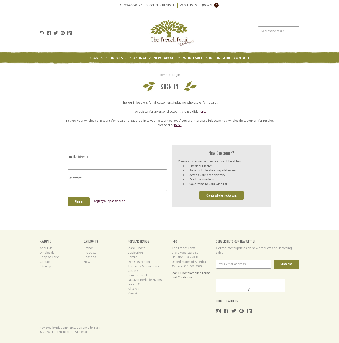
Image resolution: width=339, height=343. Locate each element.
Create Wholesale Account (221, 195)
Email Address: (78, 157)
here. (202, 111)
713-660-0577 (131, 5)
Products (116, 58)
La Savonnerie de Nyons (145, 280)
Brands (96, 58)
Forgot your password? (109, 201)
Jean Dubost (136, 248)
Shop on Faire (218, 58)
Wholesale (193, 58)
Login (176, 75)
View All (133, 293)
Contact (242, 58)
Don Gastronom (139, 262)
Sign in (152, 5)
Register (169, 5)
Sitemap (45, 266)
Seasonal (140, 58)
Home (163, 75)
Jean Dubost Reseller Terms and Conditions (191, 275)
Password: (75, 178)
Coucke (133, 271)
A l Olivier (134, 289)
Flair (96, 328)
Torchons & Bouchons (143, 266)
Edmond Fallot (137, 275)
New (157, 58)
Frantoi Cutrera (138, 284)
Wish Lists (188, 5)
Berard (132, 257)
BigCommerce (65, 328)
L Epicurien (135, 252)
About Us (172, 58)
